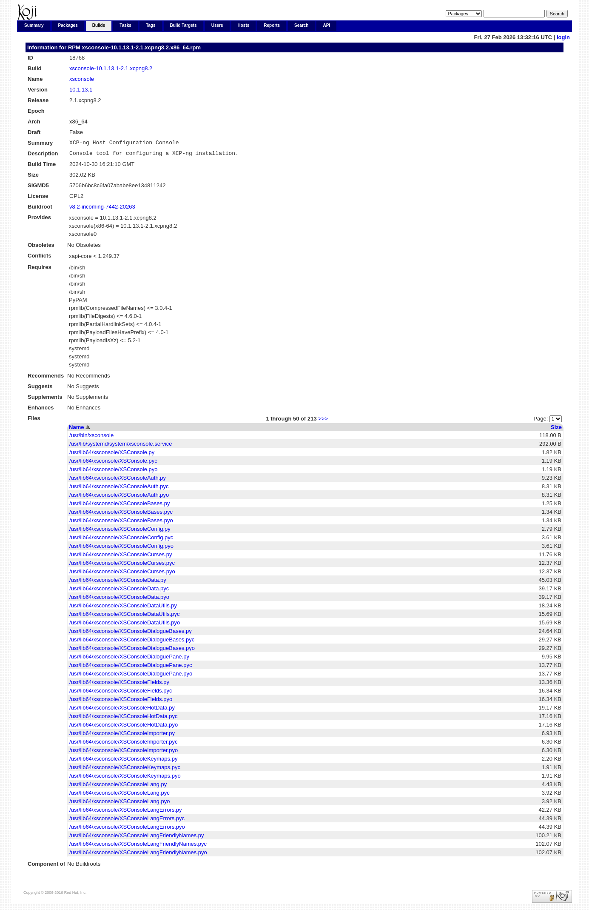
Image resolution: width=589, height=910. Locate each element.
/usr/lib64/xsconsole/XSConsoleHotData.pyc (123, 718)
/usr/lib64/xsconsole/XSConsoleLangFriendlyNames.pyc (138, 846)
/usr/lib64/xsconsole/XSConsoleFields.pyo (120, 701)
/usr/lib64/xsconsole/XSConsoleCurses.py (120, 557)
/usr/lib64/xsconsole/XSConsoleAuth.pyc (118, 489)
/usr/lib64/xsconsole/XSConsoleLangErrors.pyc (127, 821)
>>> (323, 421)
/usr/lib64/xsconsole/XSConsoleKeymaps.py (123, 761)
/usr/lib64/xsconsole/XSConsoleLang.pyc (119, 795)
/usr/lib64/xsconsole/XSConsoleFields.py (119, 684)
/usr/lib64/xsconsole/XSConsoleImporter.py (122, 736)
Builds (98, 25)
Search (301, 25)
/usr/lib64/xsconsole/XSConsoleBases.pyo (121, 523)
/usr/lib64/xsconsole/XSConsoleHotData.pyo (123, 727)
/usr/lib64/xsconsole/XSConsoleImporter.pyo (123, 753)
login (563, 37)
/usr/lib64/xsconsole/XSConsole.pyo (113, 472)
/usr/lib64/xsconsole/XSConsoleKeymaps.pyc (124, 770)
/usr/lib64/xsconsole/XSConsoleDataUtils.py (123, 608)
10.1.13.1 (80, 89)
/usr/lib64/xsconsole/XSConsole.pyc (113, 463)
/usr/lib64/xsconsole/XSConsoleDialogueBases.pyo (132, 650)
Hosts (244, 25)
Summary (34, 25)
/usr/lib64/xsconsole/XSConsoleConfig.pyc (121, 540)
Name (76, 429)
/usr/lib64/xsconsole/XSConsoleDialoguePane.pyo (130, 676)
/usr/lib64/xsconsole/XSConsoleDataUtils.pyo (124, 625)
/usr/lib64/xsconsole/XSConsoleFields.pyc (120, 693)
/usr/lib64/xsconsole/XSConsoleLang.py (118, 787)
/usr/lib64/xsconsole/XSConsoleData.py (117, 582)
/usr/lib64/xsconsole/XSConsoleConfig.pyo (121, 548)
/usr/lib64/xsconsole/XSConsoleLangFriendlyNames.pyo (138, 855)
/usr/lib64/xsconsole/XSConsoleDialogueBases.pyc (131, 642)
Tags (151, 25)
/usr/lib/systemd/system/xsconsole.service (120, 446)
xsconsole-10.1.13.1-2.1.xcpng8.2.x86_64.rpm (141, 47)
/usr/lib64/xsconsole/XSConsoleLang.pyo (119, 804)
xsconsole (81, 79)
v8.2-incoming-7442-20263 (102, 209)
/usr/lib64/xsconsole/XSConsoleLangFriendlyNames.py (136, 838)
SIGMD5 (38, 188)
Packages (68, 25)
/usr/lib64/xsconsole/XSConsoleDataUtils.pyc (124, 616)
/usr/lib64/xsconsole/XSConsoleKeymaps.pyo (125, 778)
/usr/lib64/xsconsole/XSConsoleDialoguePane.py (129, 659)
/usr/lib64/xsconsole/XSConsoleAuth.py (117, 480)
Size (556, 429)
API (326, 25)
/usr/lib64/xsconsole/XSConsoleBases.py (119, 506)
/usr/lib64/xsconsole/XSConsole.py (111, 455)
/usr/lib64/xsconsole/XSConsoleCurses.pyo (122, 574)
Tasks (125, 25)
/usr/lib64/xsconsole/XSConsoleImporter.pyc (123, 744)
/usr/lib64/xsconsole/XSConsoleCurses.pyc (122, 565)
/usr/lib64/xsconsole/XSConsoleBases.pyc (121, 514)
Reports (272, 25)
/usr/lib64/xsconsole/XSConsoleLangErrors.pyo (127, 829)
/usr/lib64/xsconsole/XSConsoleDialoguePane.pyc (130, 667)
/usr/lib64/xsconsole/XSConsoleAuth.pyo (119, 497)
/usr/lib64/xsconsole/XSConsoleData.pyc (119, 591)
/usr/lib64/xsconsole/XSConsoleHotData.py (122, 710)
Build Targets (183, 25)
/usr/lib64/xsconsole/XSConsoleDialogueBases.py (130, 633)
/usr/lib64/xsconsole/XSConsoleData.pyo (119, 599)
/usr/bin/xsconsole (91, 438)
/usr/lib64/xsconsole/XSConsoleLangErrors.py (125, 812)
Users (217, 25)
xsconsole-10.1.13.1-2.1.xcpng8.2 (110, 68)
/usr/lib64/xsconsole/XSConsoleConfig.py (120, 531)
